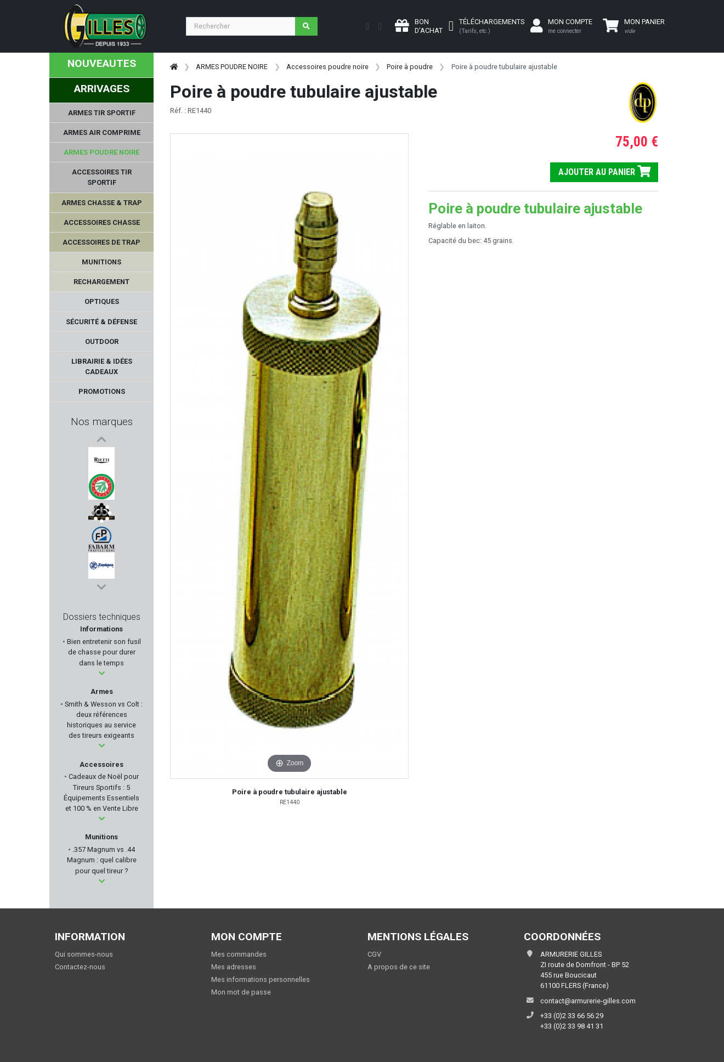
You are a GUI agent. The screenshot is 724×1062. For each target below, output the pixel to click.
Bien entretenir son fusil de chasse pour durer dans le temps (103, 651)
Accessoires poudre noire (327, 67)
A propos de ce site (398, 967)
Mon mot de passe (241, 992)
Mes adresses (233, 967)
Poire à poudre (410, 67)
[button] (102, 673)
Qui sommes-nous (84, 954)
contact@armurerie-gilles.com (588, 1001)
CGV (374, 954)
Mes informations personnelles (260, 979)
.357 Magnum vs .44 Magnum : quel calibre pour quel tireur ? (102, 859)
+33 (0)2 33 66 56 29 (571, 1016)
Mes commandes (239, 954)
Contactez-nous (80, 967)
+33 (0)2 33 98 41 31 (571, 1026)
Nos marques (102, 421)
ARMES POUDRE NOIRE (232, 67)
